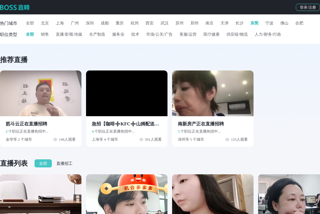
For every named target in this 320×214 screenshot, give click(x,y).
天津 (224, 23)
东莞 (254, 23)
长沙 (239, 23)
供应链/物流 (237, 34)
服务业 (118, 34)
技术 (135, 34)
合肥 (299, 23)
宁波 (269, 23)
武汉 (165, 23)
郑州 (195, 23)
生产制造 (97, 34)
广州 (75, 23)
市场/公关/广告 (159, 34)
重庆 (120, 23)
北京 (45, 23)
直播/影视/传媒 (69, 34)
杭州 (135, 23)
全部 (30, 23)
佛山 (284, 23)
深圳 (90, 23)
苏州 (180, 23)
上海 (60, 23)
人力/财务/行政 (268, 34)
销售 (45, 34)
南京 (209, 23)
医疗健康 (211, 34)
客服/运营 (188, 34)
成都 (105, 23)
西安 (150, 23)
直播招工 (64, 163)
